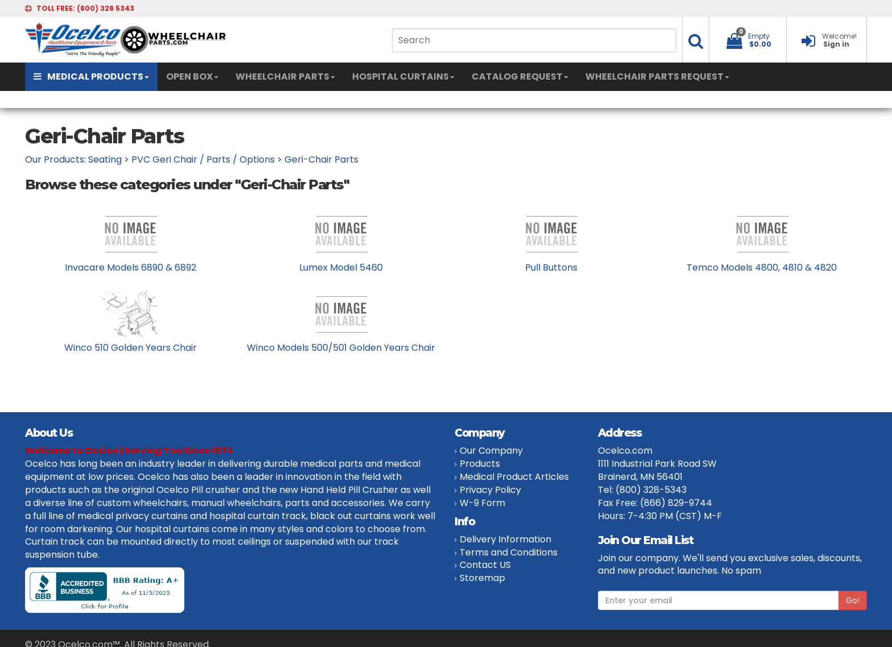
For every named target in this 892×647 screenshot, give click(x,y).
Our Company (491, 450)
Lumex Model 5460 (341, 267)
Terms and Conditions (509, 552)
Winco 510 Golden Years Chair (130, 347)
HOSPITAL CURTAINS (403, 76)
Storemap (482, 577)
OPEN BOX (192, 76)
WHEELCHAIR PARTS (285, 76)
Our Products (54, 159)
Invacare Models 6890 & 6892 (130, 267)
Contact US (485, 564)
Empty (759, 36)
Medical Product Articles (514, 476)
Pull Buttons (551, 267)
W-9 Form (482, 502)
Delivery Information (505, 539)
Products (480, 463)
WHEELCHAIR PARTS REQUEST (657, 76)
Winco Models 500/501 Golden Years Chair (341, 347)
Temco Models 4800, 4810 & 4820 (762, 267)
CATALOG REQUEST (520, 76)
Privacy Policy (490, 489)
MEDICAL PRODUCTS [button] (91, 76)
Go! (853, 600)
